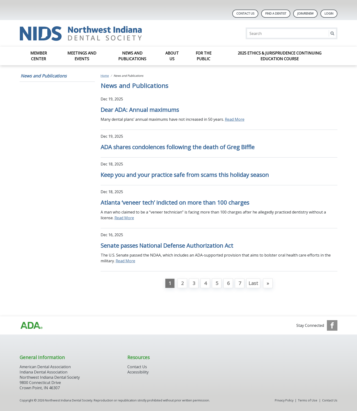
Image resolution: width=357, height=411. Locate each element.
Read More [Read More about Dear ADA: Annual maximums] (234, 119)
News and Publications (132, 55)
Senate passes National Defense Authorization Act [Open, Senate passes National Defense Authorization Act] (167, 245)
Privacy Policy (284, 400)
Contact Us (245, 13)
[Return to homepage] (81, 33)
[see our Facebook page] (332, 325)
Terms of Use (307, 400)
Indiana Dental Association (43, 372)
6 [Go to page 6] (228, 283)
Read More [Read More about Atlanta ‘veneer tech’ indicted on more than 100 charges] (124, 217)
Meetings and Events (81, 55)
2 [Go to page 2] (182, 283)
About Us (172, 55)
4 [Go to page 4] (205, 283)
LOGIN (329, 13)
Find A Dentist (275, 13)
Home (105, 76)
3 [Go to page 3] (194, 283)
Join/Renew (305, 13)
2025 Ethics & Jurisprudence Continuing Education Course (279, 55)
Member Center (38, 55)
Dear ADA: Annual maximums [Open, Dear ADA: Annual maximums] (140, 110)
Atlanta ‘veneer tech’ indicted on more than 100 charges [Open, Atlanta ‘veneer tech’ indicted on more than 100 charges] (175, 202)
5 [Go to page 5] (217, 283)
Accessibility (138, 372)
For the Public (203, 55)
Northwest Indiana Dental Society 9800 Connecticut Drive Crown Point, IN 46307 (50, 382)
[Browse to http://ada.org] (31, 325)
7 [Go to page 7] (239, 283)
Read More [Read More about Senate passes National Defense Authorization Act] (125, 260)
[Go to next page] (268, 283)
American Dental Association (45, 366)
